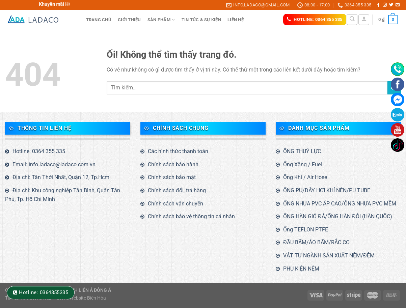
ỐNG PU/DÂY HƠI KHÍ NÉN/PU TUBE (326, 190)
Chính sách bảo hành (173, 164)
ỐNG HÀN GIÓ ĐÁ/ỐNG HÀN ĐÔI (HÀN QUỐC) (337, 216)
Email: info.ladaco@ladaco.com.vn (54, 164)
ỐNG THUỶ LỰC (302, 151)
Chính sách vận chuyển (175, 203)
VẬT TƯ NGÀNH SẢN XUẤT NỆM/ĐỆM (329, 255)
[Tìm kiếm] (352, 19)
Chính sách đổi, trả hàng (177, 190)
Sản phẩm (161, 20)
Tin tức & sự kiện (201, 19)
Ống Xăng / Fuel (302, 164)
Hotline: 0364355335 (43, 292)
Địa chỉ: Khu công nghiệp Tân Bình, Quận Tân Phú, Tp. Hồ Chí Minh (62, 194)
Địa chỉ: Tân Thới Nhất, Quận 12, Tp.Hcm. (61, 177)
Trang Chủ (98, 19)
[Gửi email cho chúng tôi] (398, 5)
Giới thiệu (129, 19)
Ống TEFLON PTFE (305, 229)
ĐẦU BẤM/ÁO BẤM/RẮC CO (316, 242)
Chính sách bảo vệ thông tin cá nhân (191, 216)
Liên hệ (235, 19)
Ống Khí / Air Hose (305, 177)
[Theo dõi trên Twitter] (391, 5)
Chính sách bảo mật (172, 177)
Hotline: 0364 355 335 (38, 151)
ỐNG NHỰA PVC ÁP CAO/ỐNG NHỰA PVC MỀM (339, 203)
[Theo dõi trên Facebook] (378, 5)
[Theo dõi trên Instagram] (385, 5)
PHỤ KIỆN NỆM (301, 268)
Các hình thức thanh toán (178, 151)
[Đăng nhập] (363, 19)
